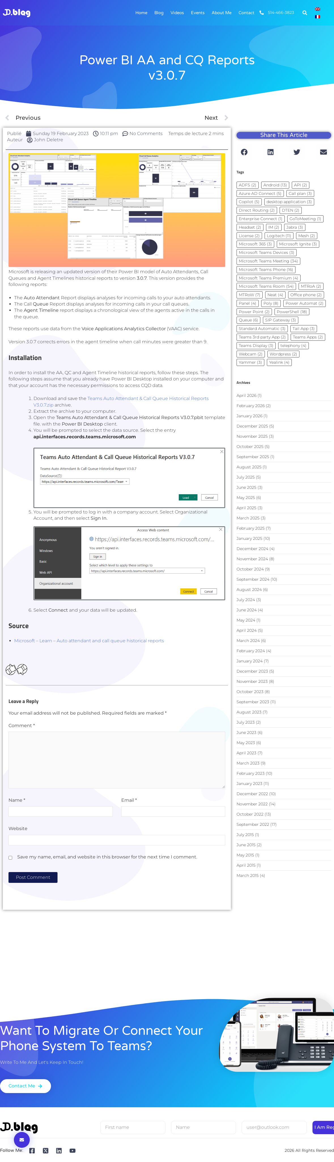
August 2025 (249, 467)
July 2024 (246, 599)
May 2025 (246, 497)
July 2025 (246, 477)
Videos (177, 12)
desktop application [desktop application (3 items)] (289, 201)
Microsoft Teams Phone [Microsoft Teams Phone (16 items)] (266, 269)
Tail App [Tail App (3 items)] (304, 328)
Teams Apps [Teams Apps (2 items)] (308, 337)
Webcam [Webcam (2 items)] (251, 354)
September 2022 (253, 824)
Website (17, 828)
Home (141, 12)
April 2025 (246, 507)
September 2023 (253, 701)
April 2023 (246, 752)
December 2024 (252, 548)
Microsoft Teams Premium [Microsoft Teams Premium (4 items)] (268, 278)
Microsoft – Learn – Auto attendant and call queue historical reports (89, 640)
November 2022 (252, 804)
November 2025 (252, 436)
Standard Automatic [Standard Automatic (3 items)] (262, 328)
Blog (158, 12)
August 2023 (249, 712)
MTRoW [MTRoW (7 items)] (249, 294)
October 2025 (250, 446)
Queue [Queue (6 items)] (248, 320)
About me (221, 12)
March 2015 (248, 875)
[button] (305, 13)
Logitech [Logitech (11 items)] (279, 235)
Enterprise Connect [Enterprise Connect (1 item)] (260, 218)
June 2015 (246, 844)
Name (16, 800)
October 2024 (250, 569)
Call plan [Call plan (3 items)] (300, 193)
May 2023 (246, 742)
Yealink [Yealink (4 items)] (279, 362)
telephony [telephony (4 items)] (293, 345)
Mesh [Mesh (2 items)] (306, 235)
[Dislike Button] (21, 669)
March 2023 (248, 763)
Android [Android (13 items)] (275, 185)
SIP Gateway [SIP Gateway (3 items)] (280, 320)
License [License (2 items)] (249, 235)
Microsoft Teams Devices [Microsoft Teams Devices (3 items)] (266, 252)
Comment (21, 725)
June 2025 (246, 487)
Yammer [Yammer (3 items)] (250, 362)
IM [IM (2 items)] (273, 227)
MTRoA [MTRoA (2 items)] (311, 286)
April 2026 (246, 395)
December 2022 (252, 793)
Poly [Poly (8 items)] (270, 303)
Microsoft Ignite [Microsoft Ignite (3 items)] (298, 244)
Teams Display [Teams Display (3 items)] (256, 345)
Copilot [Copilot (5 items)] (249, 201)
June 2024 (247, 609)
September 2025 (253, 456)
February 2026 (251, 405)
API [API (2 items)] (300, 185)
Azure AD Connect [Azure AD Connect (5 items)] (260, 193)
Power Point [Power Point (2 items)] (254, 311)
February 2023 (251, 773)
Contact (246, 12)
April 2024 (247, 630)
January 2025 (249, 538)
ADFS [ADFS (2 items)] (247, 185)
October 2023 (250, 691)
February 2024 (251, 650)
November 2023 (252, 681)
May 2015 (245, 855)
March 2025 (248, 518)
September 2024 (253, 579)
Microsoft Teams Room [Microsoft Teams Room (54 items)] (266, 286)
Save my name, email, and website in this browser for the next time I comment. (107, 857)
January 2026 (249, 415)
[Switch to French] (317, 16)
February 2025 (251, 528)
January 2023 (249, 783)
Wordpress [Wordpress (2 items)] (283, 354)
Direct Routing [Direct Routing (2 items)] (257, 210)
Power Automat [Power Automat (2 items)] (305, 303)
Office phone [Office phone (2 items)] (306, 294)
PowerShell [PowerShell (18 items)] (292, 311)
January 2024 (250, 661)
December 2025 (252, 426)
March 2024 (248, 640)
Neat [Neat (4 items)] (275, 294)
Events (198, 12)
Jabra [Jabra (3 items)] (294, 227)
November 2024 (252, 558)
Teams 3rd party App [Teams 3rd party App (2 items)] (262, 337)
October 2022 (250, 814)
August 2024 (249, 589)
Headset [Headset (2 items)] (250, 227)
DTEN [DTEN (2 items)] (290, 210)
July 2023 (246, 722)
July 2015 (245, 834)
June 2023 (246, 732)
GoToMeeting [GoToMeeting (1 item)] (305, 218)
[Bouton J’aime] (11, 669)
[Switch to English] (317, 9)
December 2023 (252, 671)
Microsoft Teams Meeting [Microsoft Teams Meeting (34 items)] (268, 261)
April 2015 (246, 865)
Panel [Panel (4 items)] (247, 303)
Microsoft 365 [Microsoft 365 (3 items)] (255, 244)
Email (129, 800)
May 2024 (246, 620)
